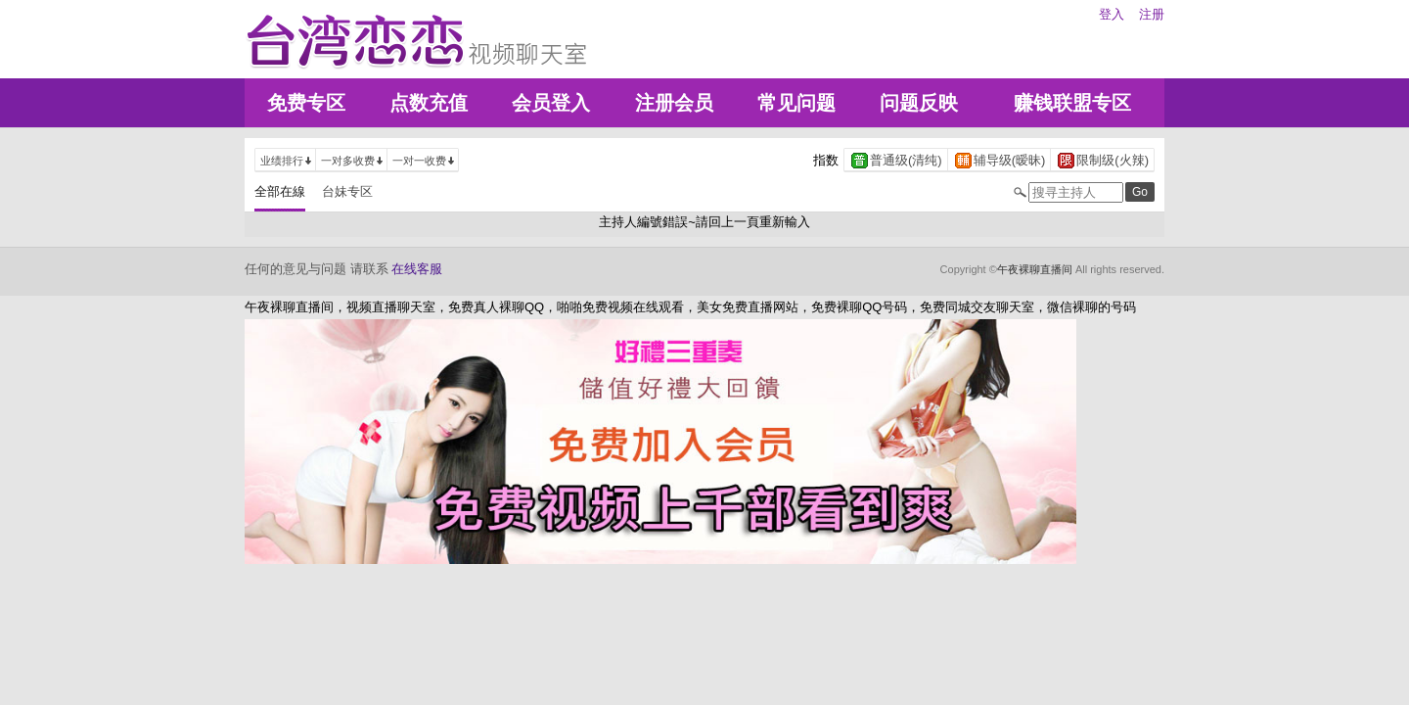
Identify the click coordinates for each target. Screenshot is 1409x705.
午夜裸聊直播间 (1034, 269)
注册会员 (674, 103)
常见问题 (796, 103)
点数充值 (428, 103)
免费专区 (306, 103)
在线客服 (416, 268)
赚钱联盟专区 (1072, 103)
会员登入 (551, 103)
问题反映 (919, 103)
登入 (1111, 14)
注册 (1151, 14)
